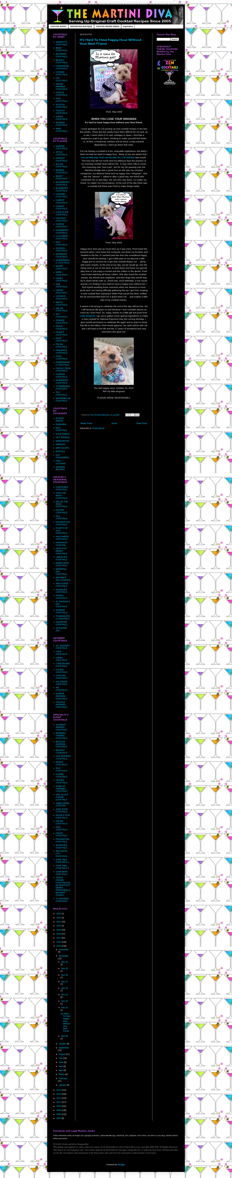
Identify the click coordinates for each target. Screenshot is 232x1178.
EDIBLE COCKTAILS (61, 763)
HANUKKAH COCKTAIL (61, 543)
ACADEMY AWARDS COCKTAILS (61, 727)
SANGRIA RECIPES (60, 468)
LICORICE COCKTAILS (61, 297)
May (61, 1066)
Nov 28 (64, 975)
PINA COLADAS (61, 462)
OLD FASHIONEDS (62, 456)
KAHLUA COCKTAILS (61, 93)
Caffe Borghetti (87, 316)
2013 (59, 1094)
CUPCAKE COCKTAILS (61, 676)
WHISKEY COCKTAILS (61, 123)
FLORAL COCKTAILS (61, 775)
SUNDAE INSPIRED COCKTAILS (61, 696)
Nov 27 (64, 981)
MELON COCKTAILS (61, 309)
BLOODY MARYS (60, 419)
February (63, 1078)
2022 (59, 917)
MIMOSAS (61, 444)
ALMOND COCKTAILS (61, 147)
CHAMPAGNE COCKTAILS (62, 67)
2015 (59, 946)
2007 (59, 1118)
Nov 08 (64, 1036)
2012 (59, 1098)
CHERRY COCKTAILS (61, 207)
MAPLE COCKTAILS (61, 303)
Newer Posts (86, 423)
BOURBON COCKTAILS (61, 55)
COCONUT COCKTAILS (61, 219)
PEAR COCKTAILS (61, 339)
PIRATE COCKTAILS (61, 834)
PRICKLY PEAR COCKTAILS (63, 369)
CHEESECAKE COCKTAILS (63, 664)
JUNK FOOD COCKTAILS (62, 810)
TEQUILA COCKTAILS (61, 111)
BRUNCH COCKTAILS (61, 751)
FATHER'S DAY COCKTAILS (63, 523)
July (61, 1058)
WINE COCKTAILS (61, 129)
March (62, 1074)
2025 (59, 913)
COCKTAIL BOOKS (58, 26)
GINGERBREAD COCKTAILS (63, 261)
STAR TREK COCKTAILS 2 (62, 866)
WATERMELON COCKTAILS (63, 399)
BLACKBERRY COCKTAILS (63, 183)
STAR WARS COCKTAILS (62, 872)
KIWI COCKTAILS (61, 285)
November (63, 956)
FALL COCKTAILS (61, 517)
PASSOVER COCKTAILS (61, 590)
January (63, 1085)
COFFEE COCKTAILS (61, 225)
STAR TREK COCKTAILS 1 (62, 861)
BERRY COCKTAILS (61, 177)
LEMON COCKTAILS (61, 291)
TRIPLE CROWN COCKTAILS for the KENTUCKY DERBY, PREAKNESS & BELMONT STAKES (63, 886)
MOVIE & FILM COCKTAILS (63, 816)
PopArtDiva (128, 26)
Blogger (121, 1164)
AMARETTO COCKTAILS (61, 43)
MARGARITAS (62, 441)
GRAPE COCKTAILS (61, 267)
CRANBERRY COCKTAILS (62, 231)
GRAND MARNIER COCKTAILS (61, 86)
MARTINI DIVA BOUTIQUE (81, 26)
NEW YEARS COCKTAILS (62, 584)
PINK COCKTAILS (61, 828)
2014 (59, 1090)
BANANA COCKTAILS (61, 171)
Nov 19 (64, 1007)
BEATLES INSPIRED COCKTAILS (61, 744)
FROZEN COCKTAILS (61, 781)
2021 (59, 921)
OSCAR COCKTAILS (61, 822)
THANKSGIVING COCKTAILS (63, 617)
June (61, 1062)
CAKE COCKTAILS (61, 652)
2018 (59, 934)
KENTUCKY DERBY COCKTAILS (61, 551)
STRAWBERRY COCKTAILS (63, 387)
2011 (59, 1102)
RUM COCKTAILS (61, 99)
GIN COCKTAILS (61, 79)
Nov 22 (64, 994)
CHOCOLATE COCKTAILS (62, 213)
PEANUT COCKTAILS (61, 333)
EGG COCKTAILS (61, 243)
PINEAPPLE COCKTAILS (61, 351)
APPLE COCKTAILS (61, 153)
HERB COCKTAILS (61, 273)
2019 (59, 930)
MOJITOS (60, 451)
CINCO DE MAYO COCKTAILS (61, 495)
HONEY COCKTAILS (61, 279)
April (61, 1070)
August (62, 1054)
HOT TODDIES (63, 437)
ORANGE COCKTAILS (61, 321)
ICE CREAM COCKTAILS (61, 682)
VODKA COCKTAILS (61, 117)
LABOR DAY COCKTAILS (61, 558)
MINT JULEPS (62, 448)
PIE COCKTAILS (61, 688)
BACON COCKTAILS (61, 165)
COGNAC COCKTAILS (61, 73)
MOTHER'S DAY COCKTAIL (63, 578)
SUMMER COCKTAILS (61, 611)
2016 (59, 942)
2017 (59, 938)
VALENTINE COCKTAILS (61, 623)
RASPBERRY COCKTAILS (62, 381)
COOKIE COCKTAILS (61, 670)
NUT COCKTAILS (61, 315)
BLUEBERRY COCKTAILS (62, 189)
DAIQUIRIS (61, 424)
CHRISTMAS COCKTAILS (62, 488)
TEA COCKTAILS (61, 393)
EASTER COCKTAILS (61, 511)
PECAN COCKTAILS (61, 345)
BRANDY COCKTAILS (61, 61)
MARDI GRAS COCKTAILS (62, 564)
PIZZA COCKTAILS (61, 357)
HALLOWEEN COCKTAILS (62, 537)
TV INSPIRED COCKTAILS (62, 899)
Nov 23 (64, 988)
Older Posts (141, 423)
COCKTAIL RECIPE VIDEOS (107, 26)
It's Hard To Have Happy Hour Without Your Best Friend (66, 1022)
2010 (59, 1106)
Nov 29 (64, 968)
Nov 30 (64, 962)
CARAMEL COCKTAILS (61, 195)
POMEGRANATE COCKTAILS (63, 363)
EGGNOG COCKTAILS (61, 249)
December (63, 949)
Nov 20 (64, 1001)
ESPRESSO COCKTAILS (61, 255)
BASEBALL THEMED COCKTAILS (61, 735)
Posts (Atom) (98, 428)
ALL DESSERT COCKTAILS (63, 646)
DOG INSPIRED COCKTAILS (63, 757)
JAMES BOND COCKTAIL (62, 804)
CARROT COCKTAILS (61, 201)
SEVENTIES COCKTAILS (61, 846)
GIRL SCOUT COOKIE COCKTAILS (62, 797)
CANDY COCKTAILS (61, 658)
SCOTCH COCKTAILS (61, 105)
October (63, 1044)
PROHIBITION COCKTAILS (62, 840)
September (64, 1048)
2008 (59, 1114)
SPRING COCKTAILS (61, 596)
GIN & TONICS (63, 434)
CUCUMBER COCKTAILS (62, 237)
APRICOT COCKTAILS (61, 159)
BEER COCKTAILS (61, 49)
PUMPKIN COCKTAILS (61, 375)
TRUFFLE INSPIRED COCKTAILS (61, 704)
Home (114, 423)
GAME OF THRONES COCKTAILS (61, 788)
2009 (59, 1110)
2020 (59, 925)
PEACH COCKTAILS (61, 327)
